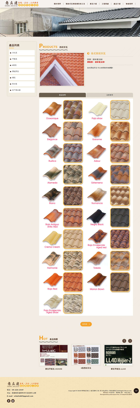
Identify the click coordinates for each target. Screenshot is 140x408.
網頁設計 (106, 392)
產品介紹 (117, 4)
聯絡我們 (129, 4)
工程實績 (105, 4)
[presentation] (124, 341)
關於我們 (57, 4)
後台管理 (129, 394)
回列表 (86, 324)
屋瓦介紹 (93, 4)
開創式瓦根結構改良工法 (75, 4)
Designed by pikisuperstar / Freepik (113, 394)
